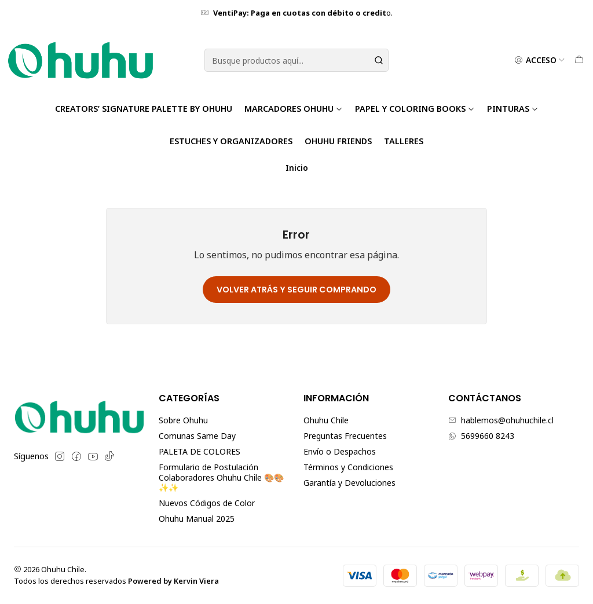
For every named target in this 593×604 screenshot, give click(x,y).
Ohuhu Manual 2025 (197, 518)
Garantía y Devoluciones (349, 482)
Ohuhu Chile (326, 420)
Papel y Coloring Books (415, 108)
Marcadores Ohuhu (293, 108)
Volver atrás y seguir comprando (296, 289)
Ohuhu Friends (338, 141)
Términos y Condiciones (348, 467)
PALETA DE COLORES (199, 451)
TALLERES (403, 141)
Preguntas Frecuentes (345, 435)
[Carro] (579, 60)
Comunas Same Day (197, 435)
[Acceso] (539, 60)
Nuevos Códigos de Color (207, 502)
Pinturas (513, 108)
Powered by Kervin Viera (173, 581)
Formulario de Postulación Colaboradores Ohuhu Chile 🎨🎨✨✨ (221, 477)
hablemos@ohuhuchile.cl (501, 420)
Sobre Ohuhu (183, 420)
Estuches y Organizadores (231, 141)
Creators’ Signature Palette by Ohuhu (143, 108)
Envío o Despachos (339, 451)
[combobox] (296, 60)
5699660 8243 (481, 435)
